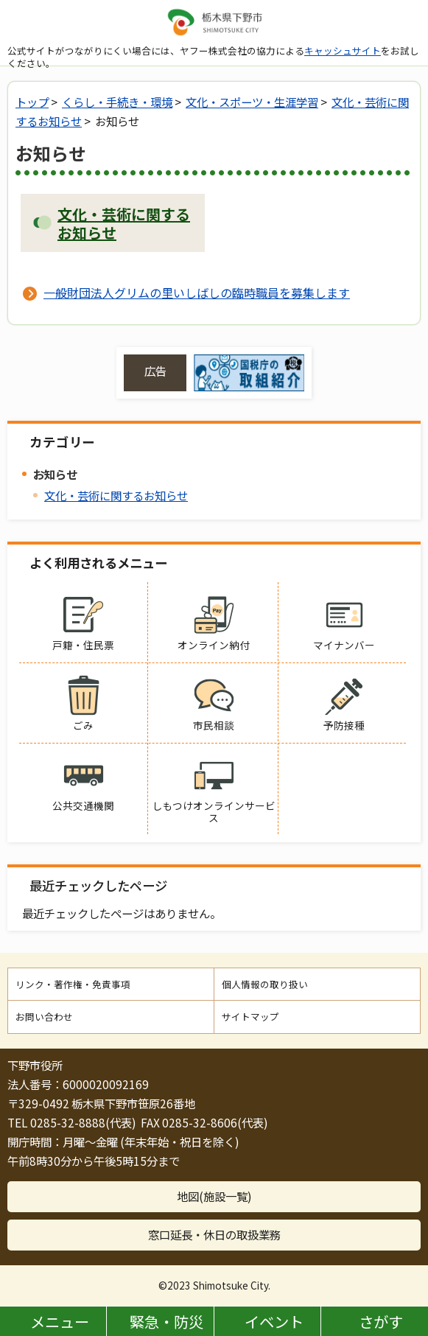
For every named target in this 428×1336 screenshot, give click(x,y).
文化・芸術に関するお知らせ (116, 495)
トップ (32, 102)
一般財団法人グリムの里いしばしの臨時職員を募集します (196, 292)
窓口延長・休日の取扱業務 (214, 1234)
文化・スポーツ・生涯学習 (252, 102)
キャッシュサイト (342, 50)
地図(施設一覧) (214, 1196)
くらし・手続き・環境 (117, 102)
